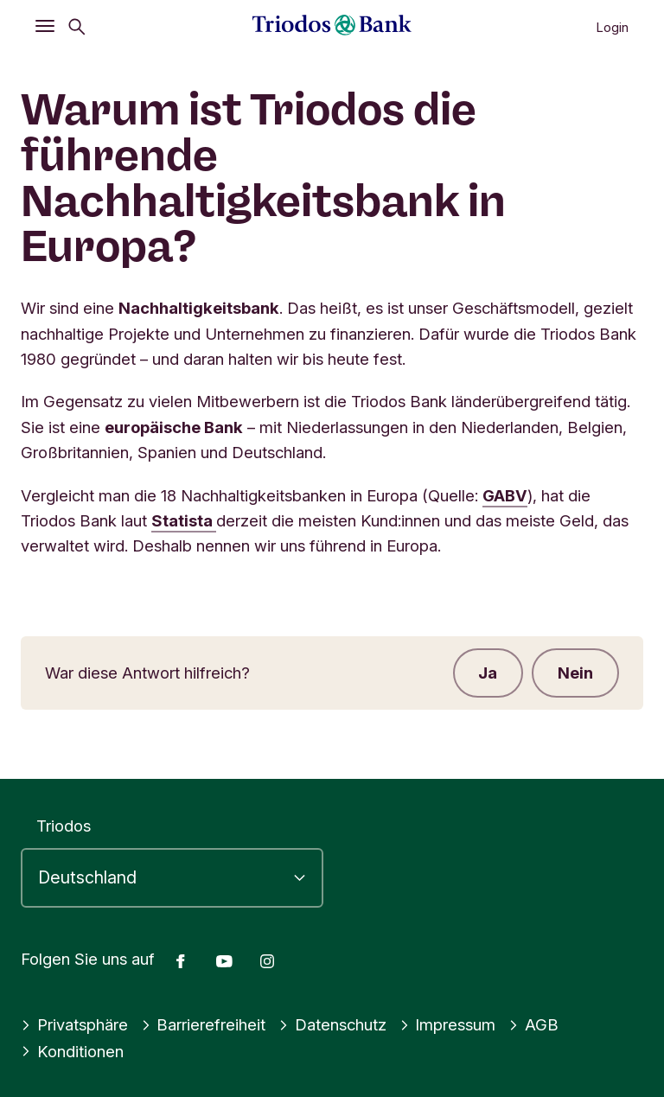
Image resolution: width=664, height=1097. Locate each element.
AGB (533, 1024)
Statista (183, 520)
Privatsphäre (74, 1024)
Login (612, 27)
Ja (487, 672)
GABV (504, 495)
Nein (575, 672)
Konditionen (72, 1051)
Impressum (447, 1024)
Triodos (63, 825)
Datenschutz (332, 1024)
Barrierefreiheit (203, 1024)
